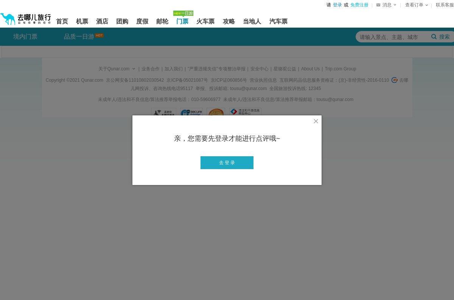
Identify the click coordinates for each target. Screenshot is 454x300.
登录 (337, 5)
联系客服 (445, 5)
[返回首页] (25, 16)
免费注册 (359, 5)
